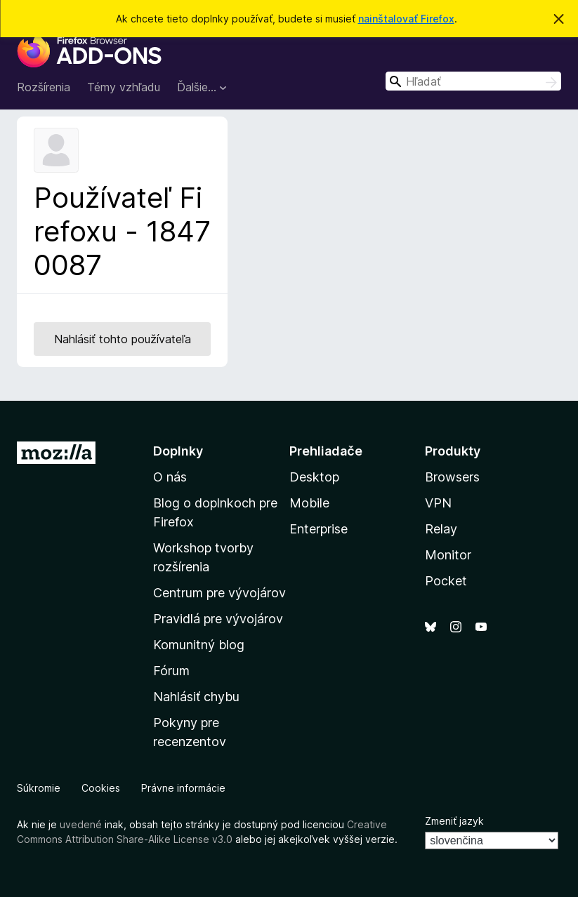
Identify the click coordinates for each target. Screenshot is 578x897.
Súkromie (38, 788)
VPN (438, 503)
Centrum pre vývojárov (219, 592)
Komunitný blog (198, 644)
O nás (170, 477)
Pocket (446, 580)
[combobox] (473, 81)
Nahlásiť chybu (196, 696)
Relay (441, 528)
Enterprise (318, 528)
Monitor (448, 554)
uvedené (81, 824)
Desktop (314, 477)
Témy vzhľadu (123, 87)
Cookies (100, 788)
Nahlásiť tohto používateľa (122, 339)
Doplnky (178, 451)
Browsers (452, 477)
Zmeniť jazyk (454, 821)
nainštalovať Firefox (406, 19)
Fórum (171, 670)
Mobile (309, 503)
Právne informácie (183, 788)
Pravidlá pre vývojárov (218, 618)
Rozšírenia (43, 87)
